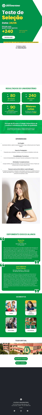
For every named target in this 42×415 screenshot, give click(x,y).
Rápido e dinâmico (21, 363)
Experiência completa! (21, 358)
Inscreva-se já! (8, 37)
